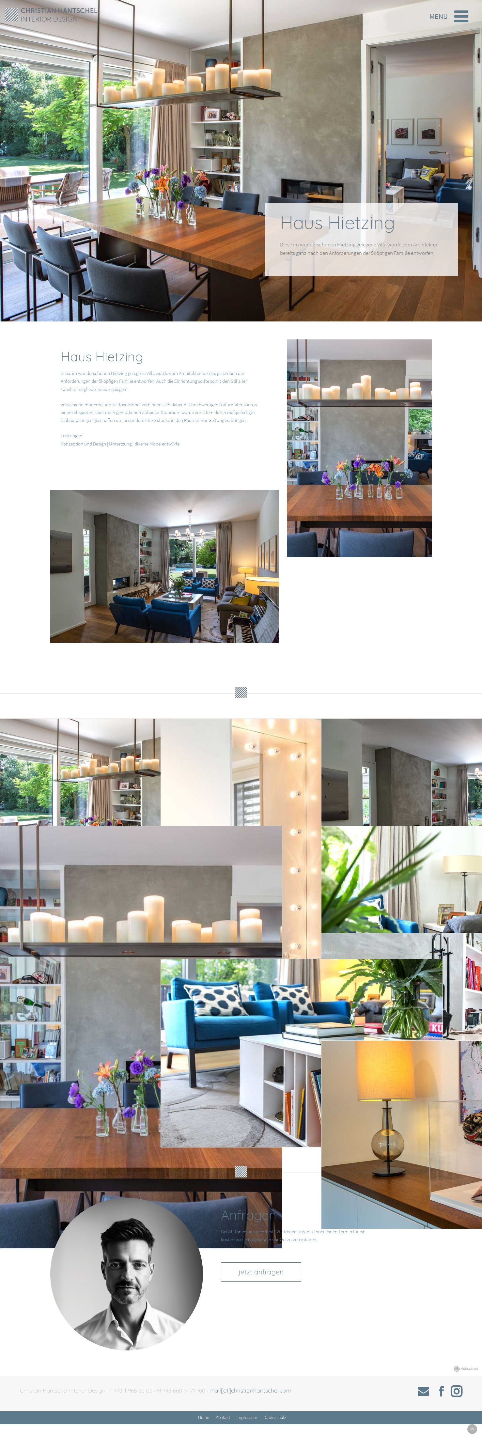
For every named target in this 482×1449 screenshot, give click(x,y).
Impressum (247, 1442)
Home (204, 1442)
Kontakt (223, 1442)
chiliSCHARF (469, 1391)
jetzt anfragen (268, 1297)
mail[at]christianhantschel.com (261, 1413)
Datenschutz (275, 1442)
